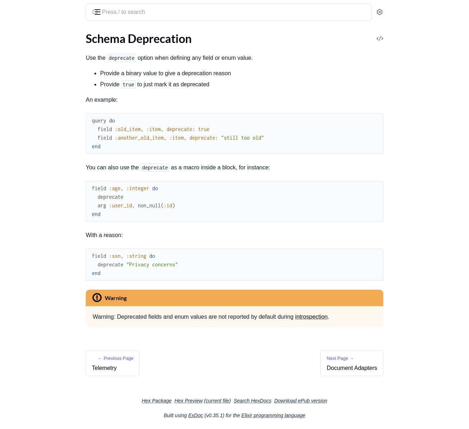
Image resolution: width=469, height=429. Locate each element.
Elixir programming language (327, 415)
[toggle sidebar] (98, 11)
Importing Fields (25, 225)
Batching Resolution (30, 167)
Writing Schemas (26, 128)
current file (271, 401)
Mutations (18, 84)
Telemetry (17, 254)
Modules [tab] (43, 35)
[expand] (100, 55)
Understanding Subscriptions (41, 196)
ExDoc (249, 415)
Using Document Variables (38, 235)
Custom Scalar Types (30, 206)
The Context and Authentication (45, 186)
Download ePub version (354, 401)
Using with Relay (26, 346)
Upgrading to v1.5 (27, 381)
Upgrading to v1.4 (27, 371)
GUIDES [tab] (14, 35)
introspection (365, 317)
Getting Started (24, 55)
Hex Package (210, 401)
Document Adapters (30, 273)
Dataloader (19, 177)
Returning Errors (26, 157)
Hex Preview (242, 401)
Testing (14, 302)
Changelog (18, 406)
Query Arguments (27, 74)
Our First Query (25, 65)
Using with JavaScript (31, 327)
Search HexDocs (306, 401)
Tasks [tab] (76, 35)
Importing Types (25, 215)
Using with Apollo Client (35, 337)
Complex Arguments (30, 94)
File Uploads (20, 293)
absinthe (41, 9)
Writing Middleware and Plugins (45, 148)
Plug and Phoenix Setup (34, 138)
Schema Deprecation (30, 264)
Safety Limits (21, 283)
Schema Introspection (32, 244)
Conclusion (19, 103)
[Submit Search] (148, 13)
